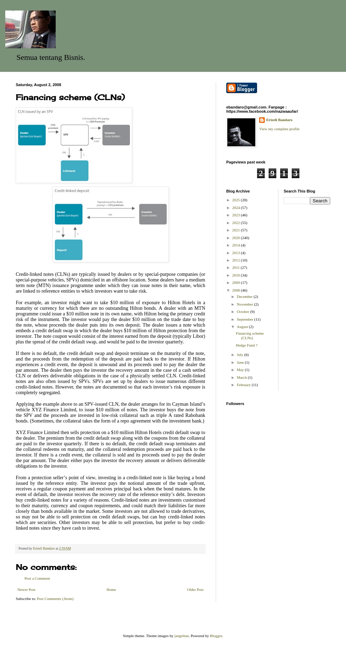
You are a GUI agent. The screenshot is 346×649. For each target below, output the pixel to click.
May (241, 370)
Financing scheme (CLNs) (250, 335)
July (240, 355)
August (243, 326)
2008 (236, 290)
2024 (236, 207)
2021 (236, 230)
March (242, 377)
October (243, 311)
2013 (236, 253)
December (245, 296)
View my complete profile (279, 129)
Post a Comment (37, 578)
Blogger (216, 636)
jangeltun (181, 636)
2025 (236, 200)
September (245, 319)
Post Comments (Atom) (55, 598)
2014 (236, 245)
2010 (236, 275)
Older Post (195, 589)
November (245, 304)
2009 (236, 282)
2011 (236, 267)
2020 (236, 238)
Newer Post (26, 589)
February (244, 385)
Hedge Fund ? (246, 345)
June (241, 362)
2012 (236, 260)
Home (111, 589)
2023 (236, 215)
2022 (236, 223)
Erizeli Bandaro (279, 120)
